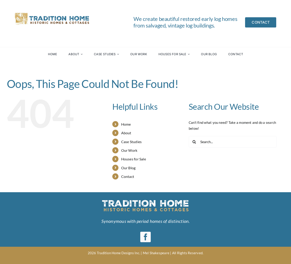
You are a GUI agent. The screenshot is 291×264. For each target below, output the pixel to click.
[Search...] (233, 141)
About (126, 133)
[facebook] (145, 237)
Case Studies (131, 141)
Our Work (129, 150)
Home (126, 124)
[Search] (194, 141)
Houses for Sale (133, 159)
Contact (127, 176)
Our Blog (128, 168)
